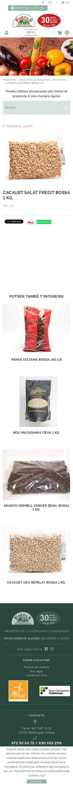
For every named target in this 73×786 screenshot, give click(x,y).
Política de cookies (36, 667)
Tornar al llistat (18, 126)
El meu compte (6, 32)
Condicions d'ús (36, 675)
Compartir (44, 222)
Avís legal (36, 671)
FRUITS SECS (60, 80)
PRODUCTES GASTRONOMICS (34, 80)
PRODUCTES (9, 80)
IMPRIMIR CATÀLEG (28, 8)
